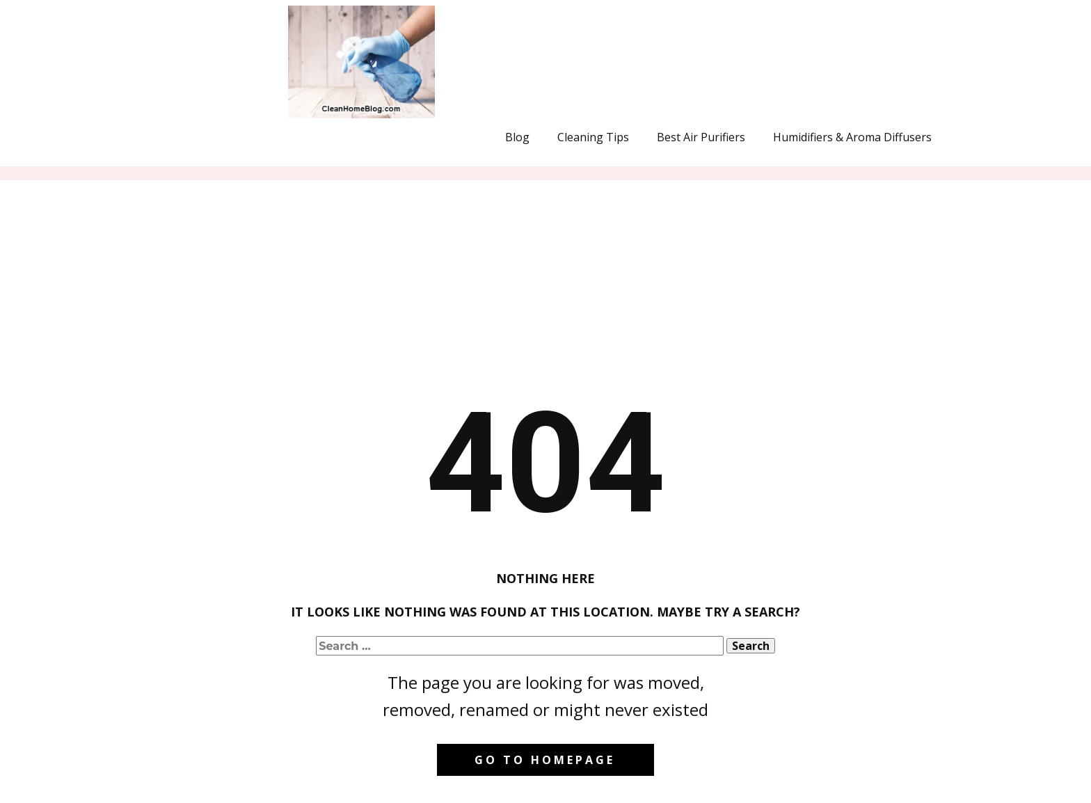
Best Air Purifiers (701, 137)
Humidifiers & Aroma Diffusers (852, 137)
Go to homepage (545, 760)
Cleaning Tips (593, 137)
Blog (517, 137)
